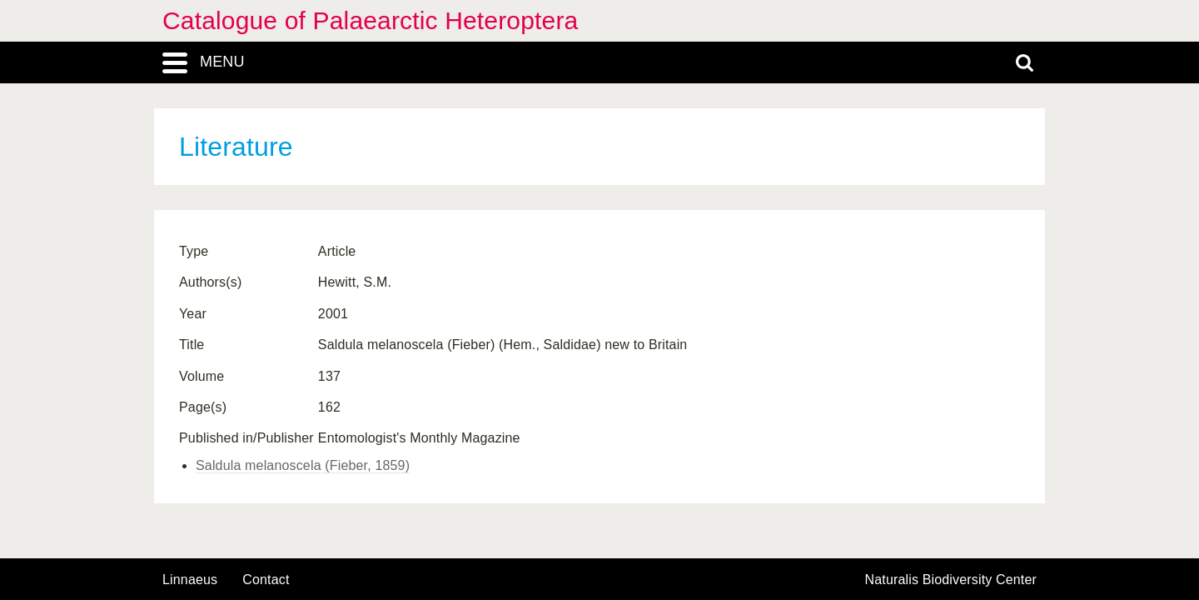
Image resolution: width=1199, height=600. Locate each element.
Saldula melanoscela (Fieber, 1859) (303, 465)
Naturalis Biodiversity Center (951, 580)
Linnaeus (189, 580)
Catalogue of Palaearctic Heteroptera (370, 20)
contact (265, 579)
